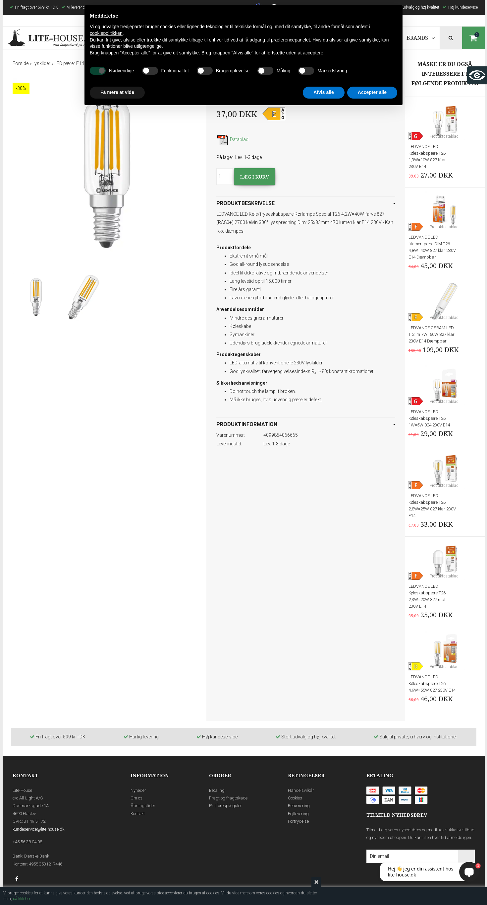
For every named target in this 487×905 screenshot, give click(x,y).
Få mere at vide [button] (117, 92)
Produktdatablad (444, 136)
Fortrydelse (298, 821)
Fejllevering (298, 813)
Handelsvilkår (301, 790)
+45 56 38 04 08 (27, 841)
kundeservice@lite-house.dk (38, 829)
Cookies (295, 797)
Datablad (232, 139)
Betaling (217, 790)
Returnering (299, 805)
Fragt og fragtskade (228, 797)
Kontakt (138, 813)
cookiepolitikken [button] (106, 33)
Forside (20, 63)
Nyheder (138, 790)
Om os (136, 797)
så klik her (21, 898)
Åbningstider (143, 805)
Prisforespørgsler (225, 805)
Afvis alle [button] (323, 92)
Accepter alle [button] (372, 92)
